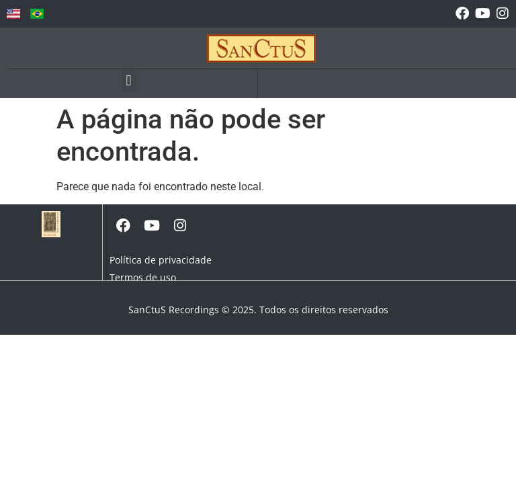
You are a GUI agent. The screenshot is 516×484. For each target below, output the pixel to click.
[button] (128, 80)
